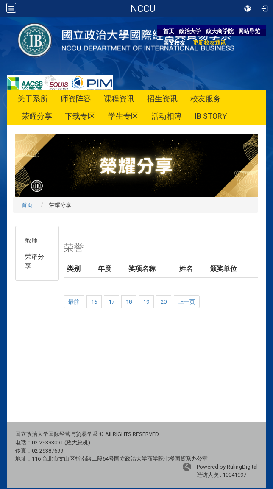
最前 (73, 302)
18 (129, 302)
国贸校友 (174, 42)
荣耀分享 (37, 116)
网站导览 (249, 31)
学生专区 (123, 116)
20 (164, 302)
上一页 (186, 302)
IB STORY (211, 116)
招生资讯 (162, 98)
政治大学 (190, 31)
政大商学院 (220, 31)
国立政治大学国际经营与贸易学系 (143, 8)
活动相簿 (166, 116)
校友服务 (205, 98)
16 (94, 302)
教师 (31, 240)
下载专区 (80, 116)
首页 (168, 31)
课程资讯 (119, 98)
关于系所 (32, 98)
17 (111, 302)
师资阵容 (76, 98)
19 (146, 302)
